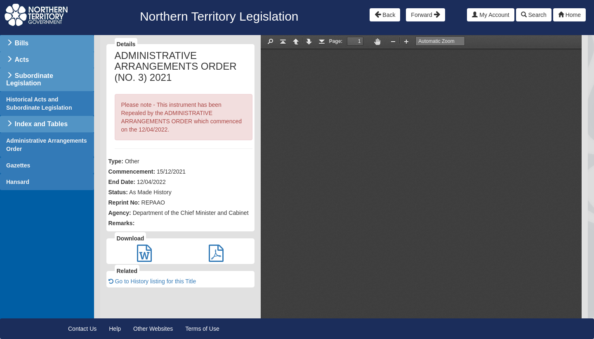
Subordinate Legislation (29, 79)
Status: (118, 192)
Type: (115, 161)
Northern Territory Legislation (219, 16)
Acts (21, 59)
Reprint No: (124, 202)
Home (569, 15)
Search (534, 15)
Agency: (119, 213)
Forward (425, 14)
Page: (336, 41)
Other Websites (153, 328)
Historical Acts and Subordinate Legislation (39, 103)
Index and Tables (41, 123)
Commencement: (132, 171)
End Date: (121, 182)
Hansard (17, 182)
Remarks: (121, 223)
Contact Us (82, 328)
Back (385, 14)
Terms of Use (202, 328)
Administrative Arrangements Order (46, 144)
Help (115, 328)
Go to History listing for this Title (152, 281)
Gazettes (18, 165)
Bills (21, 43)
